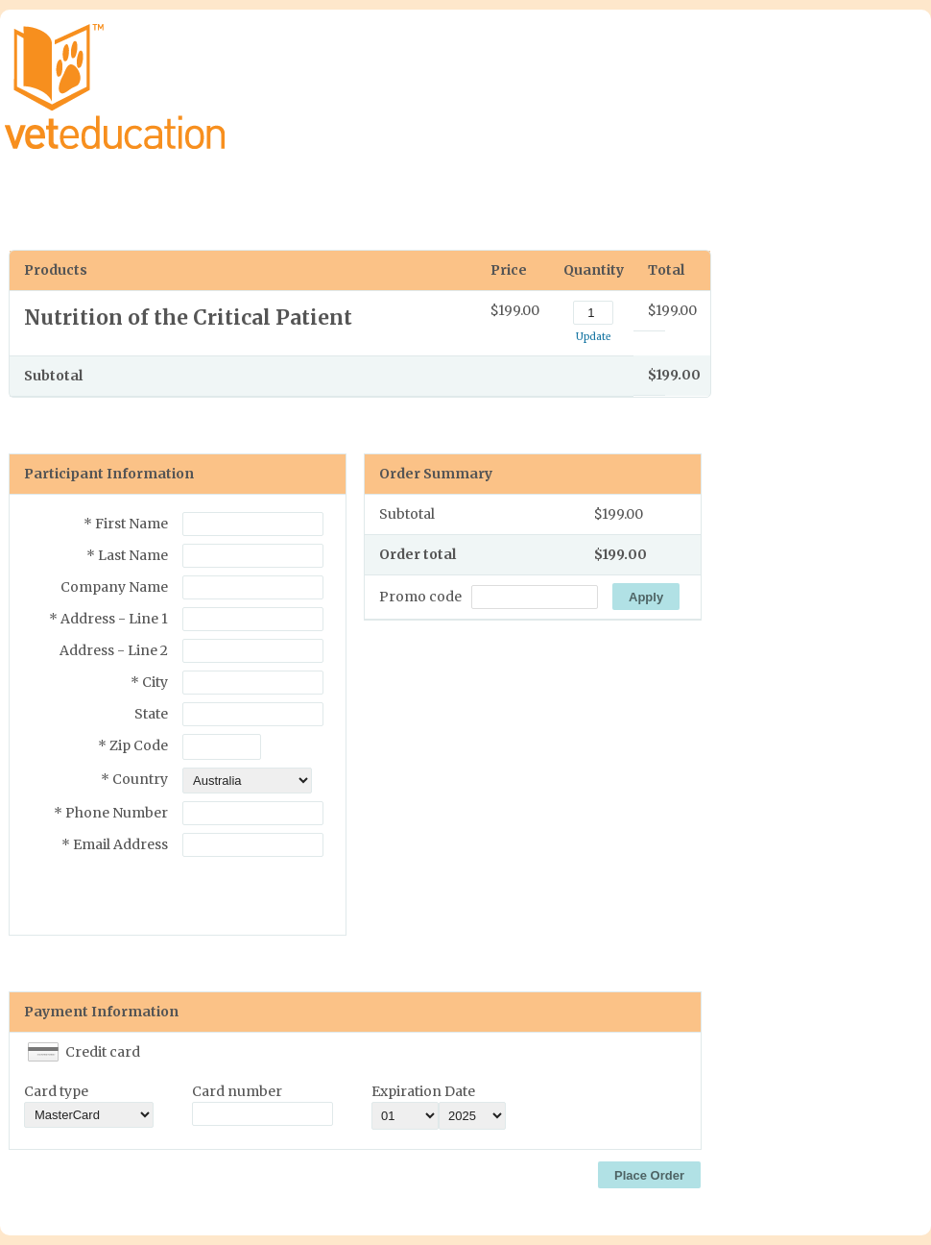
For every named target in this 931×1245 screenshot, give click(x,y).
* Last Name (127, 555)
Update (593, 336)
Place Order (649, 1175)
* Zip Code (133, 745)
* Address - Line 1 (108, 618)
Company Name (114, 587)
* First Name (126, 523)
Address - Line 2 (114, 650)
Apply (646, 597)
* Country (134, 779)
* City (149, 682)
